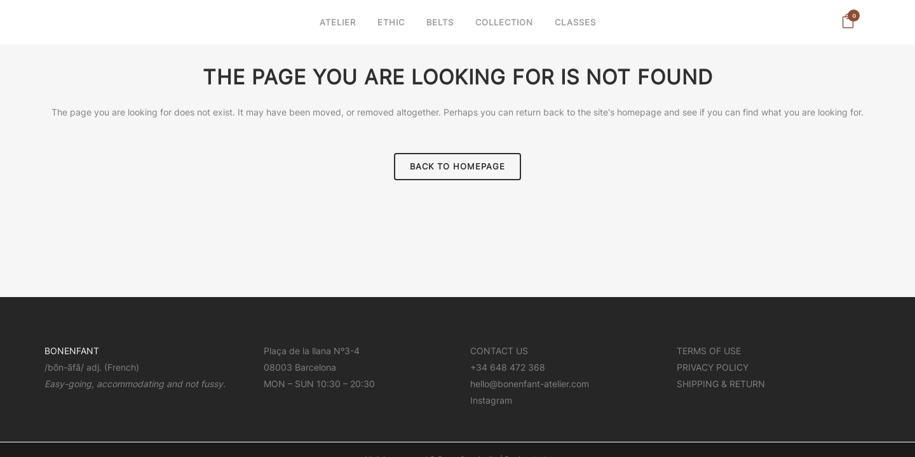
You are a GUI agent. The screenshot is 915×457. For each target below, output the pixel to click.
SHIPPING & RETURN (721, 342)
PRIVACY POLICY (713, 326)
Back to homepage (457, 166)
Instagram (491, 359)
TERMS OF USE (709, 309)
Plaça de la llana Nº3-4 (312, 309)
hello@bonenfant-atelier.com (529, 342)
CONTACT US (499, 309)
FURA (543, 418)
